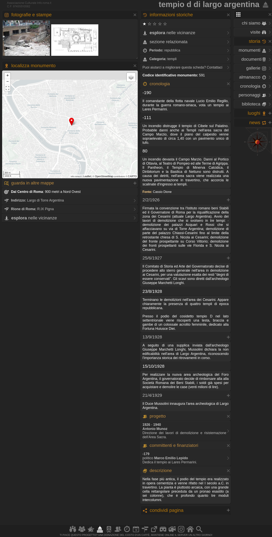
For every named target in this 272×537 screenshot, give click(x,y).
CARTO (132, 176)
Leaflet (87, 176)
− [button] (7, 82)
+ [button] (7, 76)
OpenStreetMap (104, 176)
